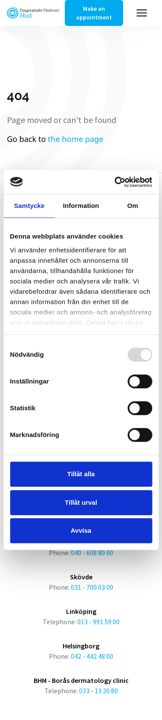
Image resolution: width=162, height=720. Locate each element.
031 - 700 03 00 (92, 587)
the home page (76, 139)
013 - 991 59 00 (98, 621)
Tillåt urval (81, 502)
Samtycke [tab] (29, 205)
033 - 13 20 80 (98, 690)
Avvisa (81, 530)
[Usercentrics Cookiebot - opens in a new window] (115, 182)
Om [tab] (132, 205)
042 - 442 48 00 (92, 656)
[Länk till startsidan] (33, 13)
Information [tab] (81, 205)
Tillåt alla (81, 474)
